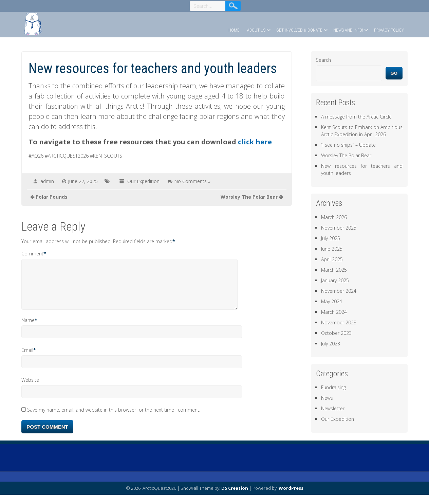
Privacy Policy (389, 30)
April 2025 (332, 259)
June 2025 (331, 249)
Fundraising (333, 387)
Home (234, 30)
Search (323, 60)
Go (394, 73)
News (327, 398)
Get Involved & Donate (299, 30)
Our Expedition (143, 181)
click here (255, 141)
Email (27, 358)
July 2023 (330, 343)
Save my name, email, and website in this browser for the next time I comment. (113, 418)
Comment (32, 253)
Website (30, 388)
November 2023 (338, 322)
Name (28, 328)
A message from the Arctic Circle (356, 116)
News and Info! (348, 30)
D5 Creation (234, 496)
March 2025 (334, 270)
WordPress (291, 496)
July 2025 (330, 238)
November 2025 (338, 227)
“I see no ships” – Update (348, 145)
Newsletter (332, 408)
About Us (256, 30)
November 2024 (338, 291)
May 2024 (331, 301)
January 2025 (335, 280)
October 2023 (336, 333)
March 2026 (334, 217)
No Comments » (192, 181)
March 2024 (334, 312)
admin (47, 181)
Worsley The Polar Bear (346, 155)
